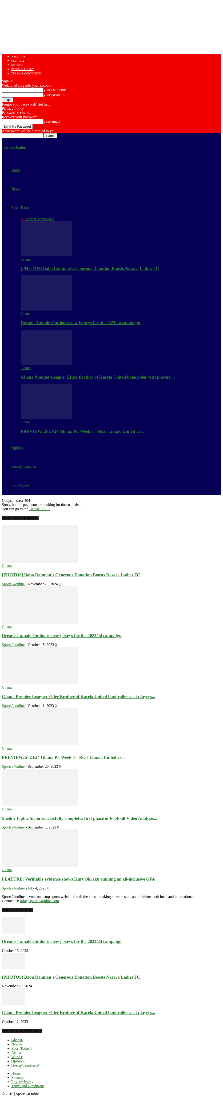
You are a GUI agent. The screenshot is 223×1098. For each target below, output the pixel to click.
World (49, 219)
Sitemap (17, 65)
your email (52, 121)
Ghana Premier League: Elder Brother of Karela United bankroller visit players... (78, 696)
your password (55, 95)
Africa (30, 219)
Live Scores (20, 485)
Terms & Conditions (26, 73)
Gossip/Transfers (24, 466)
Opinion (17, 448)
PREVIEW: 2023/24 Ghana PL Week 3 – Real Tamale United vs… (83, 431)
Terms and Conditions (27, 1086)
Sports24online (13, 584)
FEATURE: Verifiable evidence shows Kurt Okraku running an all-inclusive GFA (78, 879)
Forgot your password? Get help (26, 104)
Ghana (40, 219)
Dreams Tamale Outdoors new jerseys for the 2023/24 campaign (80, 322)
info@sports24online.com (39, 901)
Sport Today (20, 207)
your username (55, 90)
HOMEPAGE (39, 509)
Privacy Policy (22, 69)
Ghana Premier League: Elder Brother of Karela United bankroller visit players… (98, 377)
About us (18, 56)
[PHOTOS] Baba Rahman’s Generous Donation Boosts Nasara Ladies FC (90, 268)
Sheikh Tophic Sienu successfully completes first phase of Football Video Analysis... (79, 818)
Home (15, 170)
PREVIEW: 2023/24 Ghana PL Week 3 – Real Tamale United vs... (63, 757)
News (15, 189)
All (23, 219)
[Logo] (2, 147)
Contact (17, 60)
